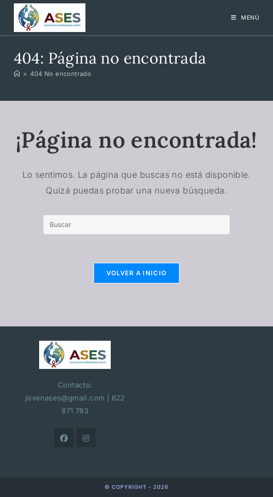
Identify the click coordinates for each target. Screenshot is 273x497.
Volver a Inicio (136, 273)
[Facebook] (64, 437)
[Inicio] (17, 73)
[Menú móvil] (245, 17)
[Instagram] (85, 437)
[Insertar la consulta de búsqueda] (136, 224)
